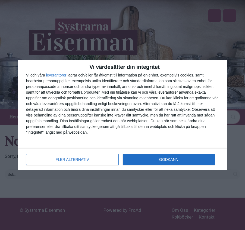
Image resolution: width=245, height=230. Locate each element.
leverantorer (56, 75)
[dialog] (122, 115)
